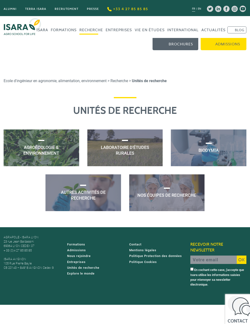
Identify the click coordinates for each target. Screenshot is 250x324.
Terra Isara (35, 9)
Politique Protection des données (155, 256)
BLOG (239, 30)
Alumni (10, 9)
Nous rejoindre (79, 256)
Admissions (227, 44)
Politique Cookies (143, 262)
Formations (64, 30)
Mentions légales (142, 250)
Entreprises (119, 30)
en (199, 8)
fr (193, 8)
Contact (135, 244)
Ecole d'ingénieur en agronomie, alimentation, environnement (55, 81)
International (183, 30)
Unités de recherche (83, 267)
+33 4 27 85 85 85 (127, 9)
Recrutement (66, 9)
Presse (93, 9)
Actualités (213, 30)
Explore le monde (81, 273)
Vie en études (150, 30)
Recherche (91, 30)
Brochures (181, 44)
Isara (42, 30)
